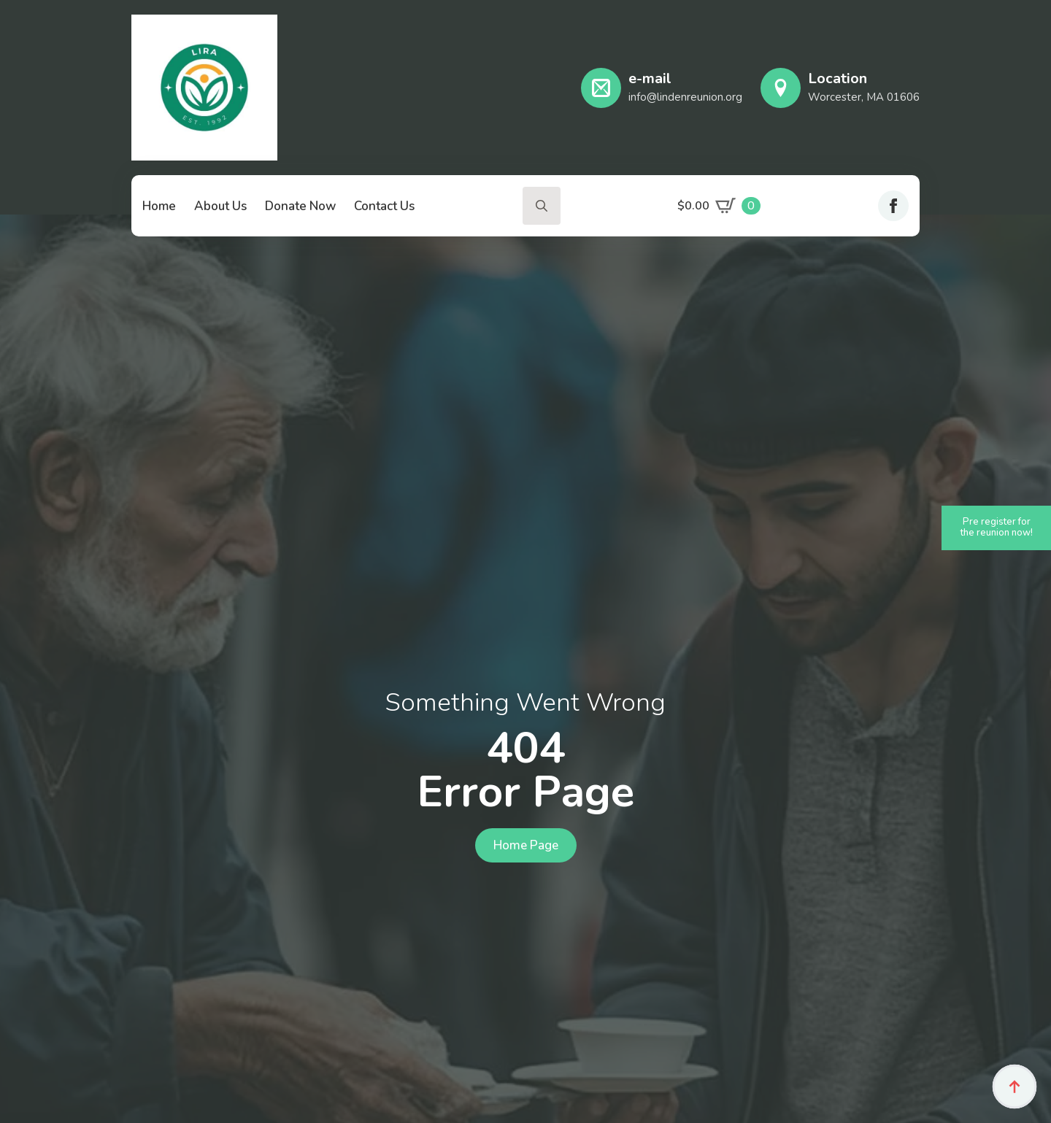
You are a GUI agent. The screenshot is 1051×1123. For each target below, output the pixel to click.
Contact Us (384, 206)
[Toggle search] (542, 206)
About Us (220, 206)
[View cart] (719, 205)
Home (159, 206)
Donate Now (300, 206)
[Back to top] (1014, 1086)
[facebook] (893, 205)
